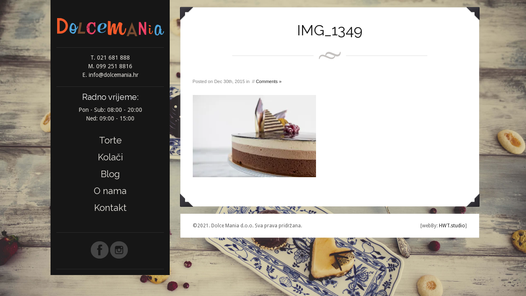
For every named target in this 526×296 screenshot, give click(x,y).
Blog (110, 174)
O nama (110, 190)
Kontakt (110, 207)
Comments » (268, 81)
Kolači (110, 157)
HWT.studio (451, 226)
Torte (110, 140)
